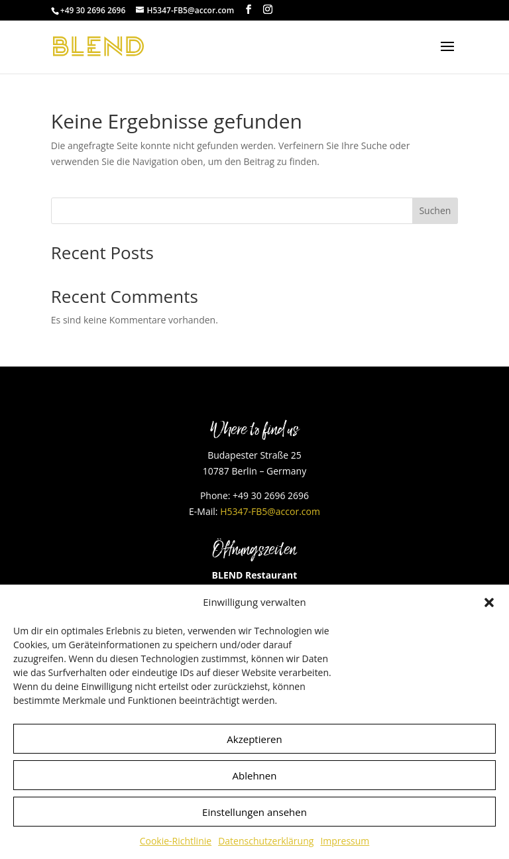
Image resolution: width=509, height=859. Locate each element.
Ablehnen (255, 775)
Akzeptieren (254, 739)
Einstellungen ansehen (254, 812)
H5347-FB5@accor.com (270, 511)
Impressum (344, 840)
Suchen (435, 210)
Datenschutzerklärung (265, 840)
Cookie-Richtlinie (175, 840)
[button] (489, 602)
